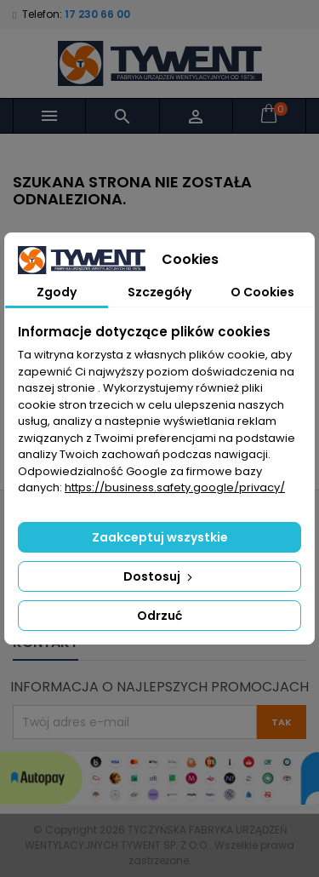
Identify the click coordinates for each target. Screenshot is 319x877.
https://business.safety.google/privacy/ (175, 487)
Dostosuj (159, 576)
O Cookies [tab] (262, 292)
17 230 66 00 (97, 14)
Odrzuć (159, 615)
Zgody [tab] (57, 292)
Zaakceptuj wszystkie (160, 537)
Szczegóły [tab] (159, 292)
